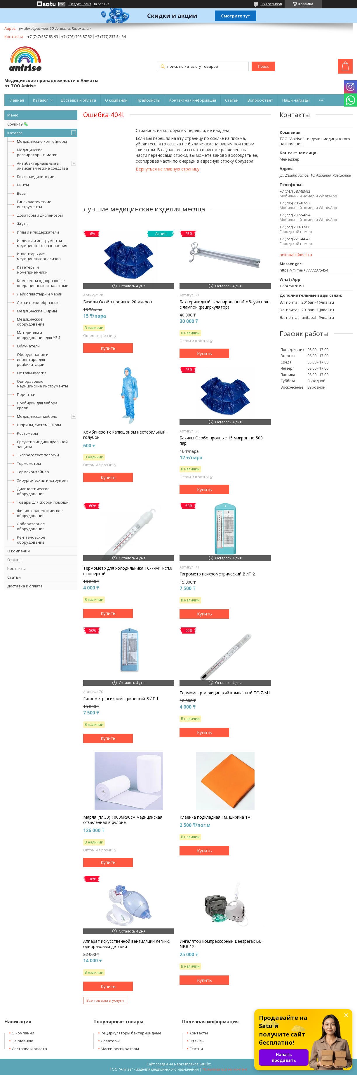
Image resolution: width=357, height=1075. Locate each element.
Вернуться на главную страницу (167, 169)
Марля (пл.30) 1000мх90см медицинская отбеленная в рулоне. (122, 820)
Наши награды (296, 100)
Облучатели (28, 346)
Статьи (231, 100)
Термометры (29, 463)
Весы (21, 193)
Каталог (40, 100)
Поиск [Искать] (263, 66)
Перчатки (26, 394)
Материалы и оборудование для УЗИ (38, 335)
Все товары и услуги (105, 1000)
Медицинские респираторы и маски (37, 152)
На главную (22, 1040)
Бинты (23, 184)
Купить (108, 348)
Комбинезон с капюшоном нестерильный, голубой (125, 434)
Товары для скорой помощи (43, 502)
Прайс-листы (148, 100)
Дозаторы (110, 1040)
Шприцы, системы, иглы (39, 424)
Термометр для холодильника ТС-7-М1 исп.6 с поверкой (127, 571)
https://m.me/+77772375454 (304, 270)
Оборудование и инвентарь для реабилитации (32, 359)
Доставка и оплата (78, 100)
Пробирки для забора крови (37, 405)
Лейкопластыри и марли (39, 294)
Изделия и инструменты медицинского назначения (42, 243)
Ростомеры (27, 433)
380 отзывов (271, 3)
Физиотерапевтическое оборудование (40, 513)
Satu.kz (205, 1064)
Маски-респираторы (120, 1048)
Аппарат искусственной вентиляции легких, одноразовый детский (126, 944)
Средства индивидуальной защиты (42, 444)
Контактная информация (192, 100)
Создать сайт (80, 4)
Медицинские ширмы (37, 311)
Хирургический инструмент (42, 480)
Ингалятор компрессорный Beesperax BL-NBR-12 (221, 944)
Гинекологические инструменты (34, 204)
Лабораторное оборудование (31, 526)
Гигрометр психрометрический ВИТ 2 (217, 574)
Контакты (16, 568)
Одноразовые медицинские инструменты (42, 384)
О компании (116, 100)
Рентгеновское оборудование (31, 540)
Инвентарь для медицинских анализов (39, 256)
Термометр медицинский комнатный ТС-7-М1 (225, 692)
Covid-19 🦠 (17, 124)
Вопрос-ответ (260, 100)
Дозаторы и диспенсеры (40, 215)
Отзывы (14, 559)
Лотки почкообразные (38, 302)
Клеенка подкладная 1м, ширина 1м (215, 817)
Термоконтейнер (33, 471)
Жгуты (23, 223)
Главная (16, 100)
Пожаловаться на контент (225, 1069)
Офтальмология (31, 372)
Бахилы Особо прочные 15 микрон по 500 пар (221, 440)
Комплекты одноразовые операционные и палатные (42, 283)
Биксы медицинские (35, 176)
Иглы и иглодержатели (38, 232)
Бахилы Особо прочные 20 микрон (117, 302)
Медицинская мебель (37, 416)
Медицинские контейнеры (42, 141)
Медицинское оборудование (31, 321)
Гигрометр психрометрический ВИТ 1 (121, 698)
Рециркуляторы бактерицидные (131, 1033)
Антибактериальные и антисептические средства (42, 166)
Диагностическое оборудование (33, 491)
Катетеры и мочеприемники (32, 270)
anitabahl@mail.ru (296, 254)
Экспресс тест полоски (38, 455)
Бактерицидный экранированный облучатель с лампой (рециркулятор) (224, 304)
